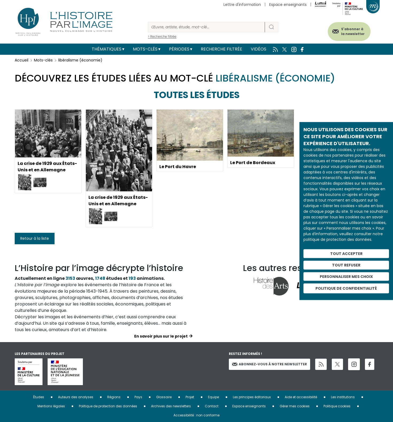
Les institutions (343, 397)
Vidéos (258, 49)
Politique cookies (336, 406)
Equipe (213, 397)
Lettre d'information (242, 4)
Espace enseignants (288, 4)
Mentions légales (51, 406)
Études (38, 397)
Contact (211, 406)
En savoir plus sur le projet (161, 336)
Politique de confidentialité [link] (346, 288)
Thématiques (106, 49)
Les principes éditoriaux (252, 397)
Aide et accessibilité (301, 397)
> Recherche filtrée (162, 36)
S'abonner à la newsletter (352, 31)
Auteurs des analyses (75, 397)
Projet (190, 397)
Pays (138, 397)
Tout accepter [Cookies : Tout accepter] (346, 253)
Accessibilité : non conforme (196, 415)
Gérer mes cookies (295, 406)
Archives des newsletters (171, 406)
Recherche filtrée (221, 49)
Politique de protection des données (108, 406)
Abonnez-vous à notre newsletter (269, 364)
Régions (114, 397)
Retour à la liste (34, 238)
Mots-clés (145, 49)
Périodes (179, 49)
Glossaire (164, 397)
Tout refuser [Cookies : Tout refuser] (346, 265)
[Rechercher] (206, 27)
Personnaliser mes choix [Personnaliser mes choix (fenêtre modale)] (346, 276)
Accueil (21, 60)
